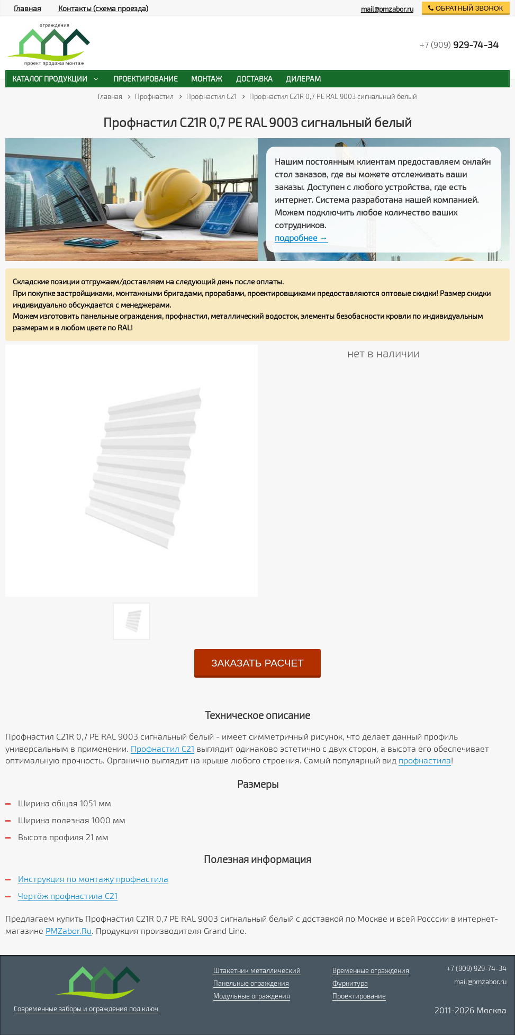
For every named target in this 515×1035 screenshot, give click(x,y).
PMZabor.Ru (69, 930)
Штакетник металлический (257, 970)
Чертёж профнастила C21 (68, 895)
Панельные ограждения (251, 983)
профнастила (425, 760)
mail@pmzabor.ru (387, 9)
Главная (27, 8)
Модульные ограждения (251, 996)
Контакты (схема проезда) (103, 8)
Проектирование (359, 996)
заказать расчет (257, 663)
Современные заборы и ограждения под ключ (86, 1008)
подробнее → (301, 237)
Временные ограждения (370, 970)
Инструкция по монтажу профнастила (93, 879)
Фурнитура (350, 983)
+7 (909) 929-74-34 (477, 968)
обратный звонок (465, 8)
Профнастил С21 (162, 748)
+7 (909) (459, 44)
